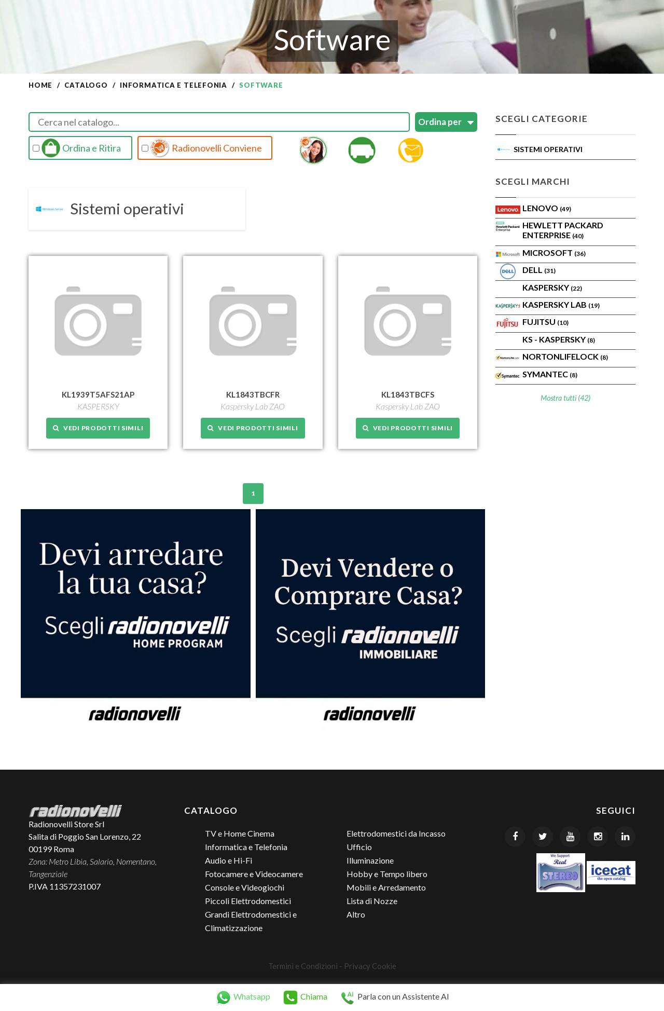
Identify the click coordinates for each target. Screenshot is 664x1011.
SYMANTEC (549, 374)
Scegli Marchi (532, 181)
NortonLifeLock (565, 356)
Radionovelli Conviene (202, 148)
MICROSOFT (554, 252)
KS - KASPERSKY (558, 339)
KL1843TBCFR (253, 394)
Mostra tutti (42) (565, 397)
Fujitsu (545, 321)
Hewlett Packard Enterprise (562, 230)
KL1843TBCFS (407, 394)
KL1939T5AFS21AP (98, 394)
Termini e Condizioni (303, 965)
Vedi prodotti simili (98, 427)
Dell (539, 270)
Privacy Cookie (370, 965)
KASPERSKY (552, 287)
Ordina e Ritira (77, 148)
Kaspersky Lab (561, 304)
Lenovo (546, 208)
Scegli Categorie (541, 118)
